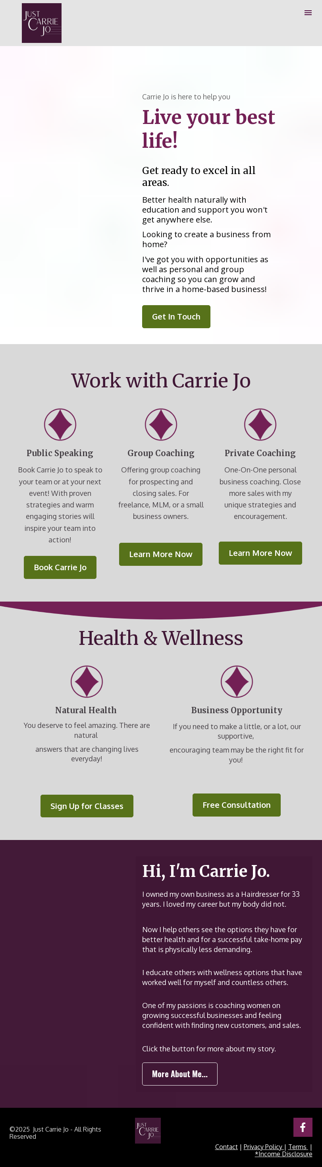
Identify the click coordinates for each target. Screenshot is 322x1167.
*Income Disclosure (283, 1154)
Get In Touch (176, 316)
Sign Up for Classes (86, 806)
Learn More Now (161, 554)
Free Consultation (236, 804)
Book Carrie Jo (60, 567)
